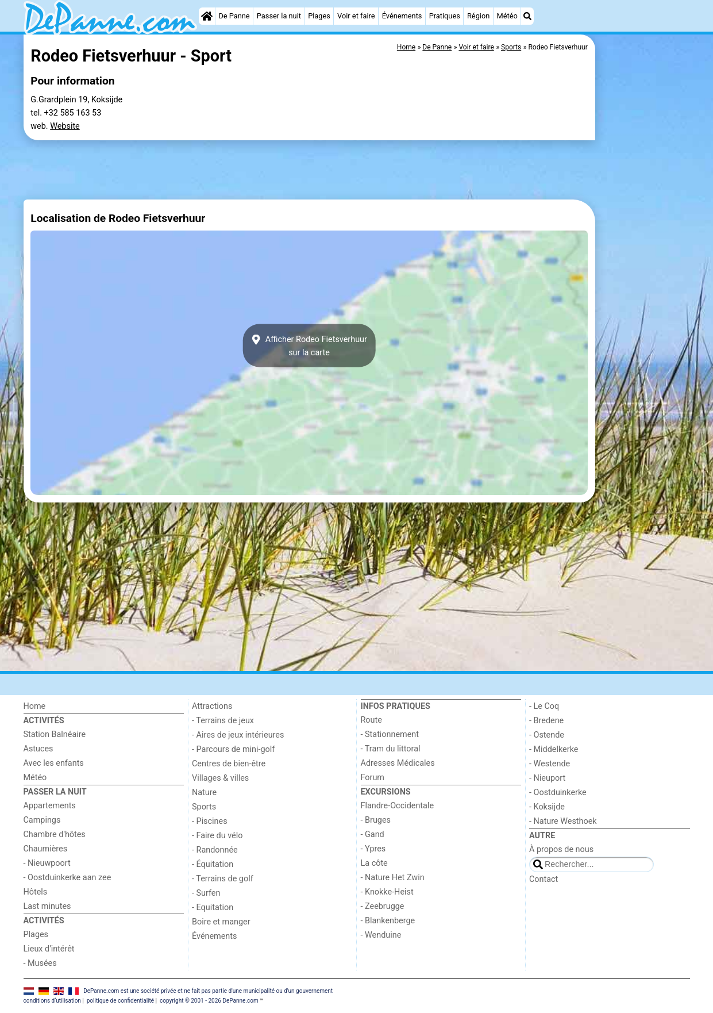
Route (371, 720)
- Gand (372, 834)
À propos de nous (561, 849)
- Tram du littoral (391, 749)
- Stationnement (390, 734)
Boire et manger (221, 922)
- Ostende (546, 735)
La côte (374, 863)
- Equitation (212, 907)
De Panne (233, 15)
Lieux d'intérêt (49, 949)
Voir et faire (356, 15)
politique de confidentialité (120, 1000)
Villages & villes (220, 778)
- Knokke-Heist (387, 892)
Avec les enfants (54, 763)
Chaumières (46, 849)
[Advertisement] (644, 298)
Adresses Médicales (398, 763)
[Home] (207, 16)
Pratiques (444, 15)
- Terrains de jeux (223, 721)
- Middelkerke (553, 749)
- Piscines (210, 821)
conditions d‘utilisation (52, 1000)
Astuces (38, 749)
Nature (204, 792)
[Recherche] (527, 16)
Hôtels (36, 892)
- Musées (40, 963)
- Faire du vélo (217, 836)
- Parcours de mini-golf (233, 749)
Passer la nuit (279, 15)
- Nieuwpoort (47, 863)
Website (65, 126)
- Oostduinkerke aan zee (67, 877)
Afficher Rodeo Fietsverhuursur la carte (309, 345)
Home (35, 706)
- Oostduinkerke (558, 792)
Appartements (50, 806)
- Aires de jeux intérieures (238, 735)
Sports (204, 807)
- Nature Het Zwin (393, 877)
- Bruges (376, 820)
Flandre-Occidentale (397, 806)
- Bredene (546, 721)
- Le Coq (544, 706)
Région (478, 15)
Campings (42, 820)
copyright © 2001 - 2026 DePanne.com (209, 1000)
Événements (402, 15)
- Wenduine (381, 935)
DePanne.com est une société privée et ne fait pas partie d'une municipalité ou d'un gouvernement (208, 990)
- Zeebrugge (382, 906)
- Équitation (212, 864)
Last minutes (47, 906)
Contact (543, 879)
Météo (507, 15)
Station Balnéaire (55, 734)
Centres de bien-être (228, 764)
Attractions (212, 706)
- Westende (549, 764)
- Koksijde (547, 807)
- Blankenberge (388, 921)
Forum (372, 777)
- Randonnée (215, 850)
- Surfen (206, 893)
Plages (319, 15)
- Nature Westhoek (563, 821)
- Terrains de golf (222, 879)
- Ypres (373, 849)
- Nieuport (547, 778)
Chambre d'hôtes (55, 834)
